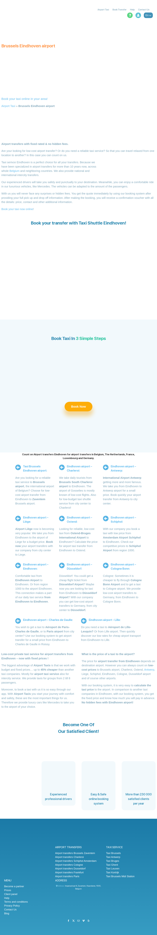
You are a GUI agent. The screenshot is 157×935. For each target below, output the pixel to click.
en (148, 15)
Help (6, 898)
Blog (6, 913)
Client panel (10, 894)
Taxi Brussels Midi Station (120, 876)
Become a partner (14, 886)
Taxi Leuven (112, 868)
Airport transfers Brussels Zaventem (75, 853)
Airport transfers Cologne (69, 864)
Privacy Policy (12, 905)
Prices (7, 890)
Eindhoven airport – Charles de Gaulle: (48, 620)
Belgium (14, 170)
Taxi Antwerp (113, 857)
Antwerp (149, 669)
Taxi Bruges (112, 861)
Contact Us (10, 909)
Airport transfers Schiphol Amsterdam (76, 861)
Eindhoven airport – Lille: (105, 620)
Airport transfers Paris (67, 876)
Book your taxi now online (17, 209)
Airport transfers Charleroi (69, 857)
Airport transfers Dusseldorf (70, 868)
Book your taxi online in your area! (24, 99)
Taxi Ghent (112, 864)
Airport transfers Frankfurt (69, 872)
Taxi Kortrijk (112, 872)
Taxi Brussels (113, 853)
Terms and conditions (16, 901)
